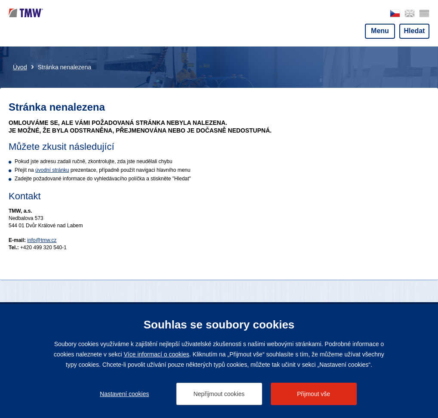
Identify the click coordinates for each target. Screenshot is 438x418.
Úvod (20, 67)
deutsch (424, 13)
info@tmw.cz (41, 240)
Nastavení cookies (124, 393)
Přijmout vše (313, 393)
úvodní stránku (52, 170)
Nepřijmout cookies (219, 393)
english (409, 13)
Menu (380, 30)
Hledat (414, 30)
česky (395, 13)
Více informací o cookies (157, 354)
